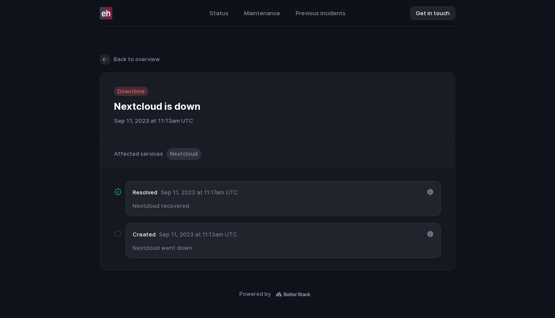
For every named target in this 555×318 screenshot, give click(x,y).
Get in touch (433, 13)
